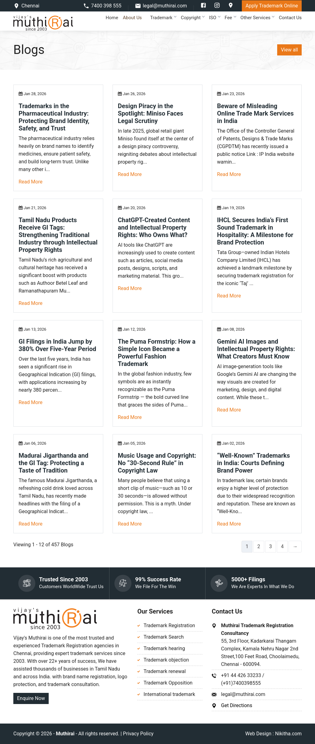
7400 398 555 (106, 6)
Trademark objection (166, 660)
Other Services (257, 17)
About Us (134, 17)
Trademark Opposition (168, 683)
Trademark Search (164, 637)
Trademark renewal (165, 671)
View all (289, 50)
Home (112, 17)
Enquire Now (31, 698)
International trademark (169, 694)
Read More (30, 182)
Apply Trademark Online (272, 6)
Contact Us (290, 17)
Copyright (192, 17)
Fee (230, 17)
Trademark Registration (169, 625)
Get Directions (236, 705)
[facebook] (204, 7)
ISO (214, 17)
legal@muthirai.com (165, 6)
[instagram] (217, 7)
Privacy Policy (138, 734)
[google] (231, 7)
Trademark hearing (164, 648)
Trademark (163, 17)
